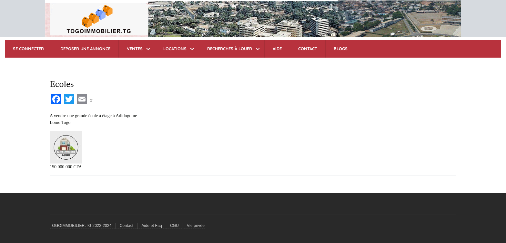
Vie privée (196, 225)
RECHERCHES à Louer (229, 48)
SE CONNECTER (28, 48)
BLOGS (341, 48)
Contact (127, 225)
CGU (174, 225)
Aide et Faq (151, 225)
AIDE (277, 48)
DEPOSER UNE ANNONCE (85, 48)
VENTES (135, 48)
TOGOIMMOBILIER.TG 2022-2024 (81, 225)
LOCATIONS (175, 48)
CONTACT (307, 48)
